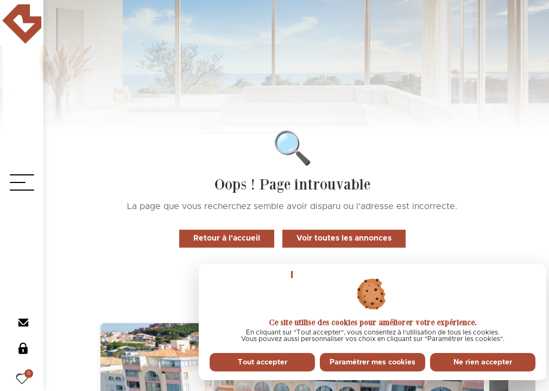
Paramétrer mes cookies (372, 362)
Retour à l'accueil (226, 238)
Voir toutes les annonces (344, 238)
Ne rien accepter (482, 362)
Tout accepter (262, 362)
